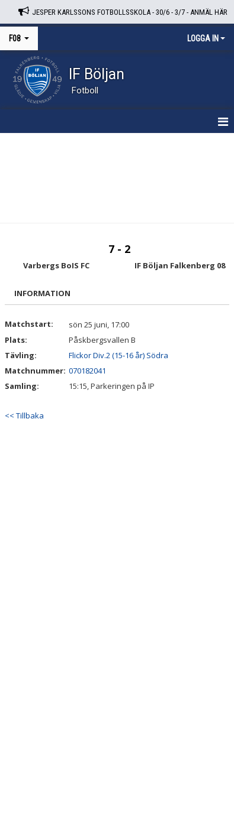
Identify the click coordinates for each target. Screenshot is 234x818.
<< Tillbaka (24, 415)
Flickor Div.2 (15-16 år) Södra (118, 355)
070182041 (87, 370)
